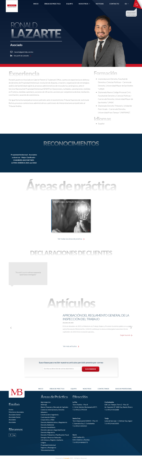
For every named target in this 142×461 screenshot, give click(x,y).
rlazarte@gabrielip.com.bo (21, 52)
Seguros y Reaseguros (48, 447)
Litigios (43, 442)
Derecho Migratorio (48, 432)
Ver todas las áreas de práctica (71, 239)
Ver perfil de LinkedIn (20, 56)
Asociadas (12, 422)
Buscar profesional (124, 389)
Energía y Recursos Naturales (51, 437)
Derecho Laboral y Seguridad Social (53, 430)
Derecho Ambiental (47, 425)
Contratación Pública (48, 417)
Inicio (40, 389)
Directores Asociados (16, 412)
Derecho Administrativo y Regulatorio (54, 422)
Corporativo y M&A (47, 420)
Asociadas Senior (15, 417)
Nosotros (87, 389)
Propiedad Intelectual (48, 445)
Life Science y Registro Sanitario (52, 440)
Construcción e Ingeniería (49, 415)
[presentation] (4, 328)
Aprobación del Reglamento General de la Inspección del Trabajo (96, 317)
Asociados (12, 420)
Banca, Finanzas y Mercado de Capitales (54, 407)
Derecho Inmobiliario (48, 427)
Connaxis (66, 458)
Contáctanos (103, 389)
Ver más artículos (71, 346)
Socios (11, 410)
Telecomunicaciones (47, 450)
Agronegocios (46, 402)
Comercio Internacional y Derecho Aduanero (52, 411)
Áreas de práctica (57, 389)
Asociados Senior (15, 415)
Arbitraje (44, 405)
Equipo (74, 389)
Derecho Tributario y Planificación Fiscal (55, 435)
